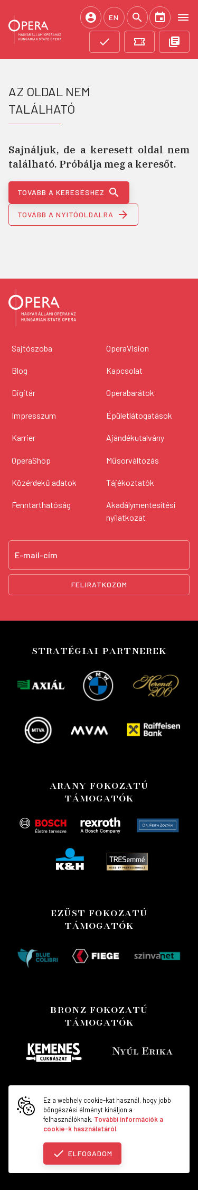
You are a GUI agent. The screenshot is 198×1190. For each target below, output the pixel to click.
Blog (19, 370)
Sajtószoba (32, 348)
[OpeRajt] (174, 42)
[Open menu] (183, 16)
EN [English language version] (114, 17)
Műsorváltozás (132, 460)
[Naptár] (160, 17)
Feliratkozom (99, 584)
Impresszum (34, 415)
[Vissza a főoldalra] (42, 309)
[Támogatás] (104, 42)
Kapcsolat (124, 370)
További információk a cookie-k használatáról (103, 1124)
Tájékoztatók (130, 482)
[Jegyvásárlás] (139, 42)
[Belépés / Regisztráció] (90, 17)
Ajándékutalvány (135, 437)
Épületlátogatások (139, 415)
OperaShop (31, 460)
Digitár (23, 393)
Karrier (23, 437)
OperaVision (127, 348)
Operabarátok (130, 393)
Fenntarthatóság (41, 505)
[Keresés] (137, 17)
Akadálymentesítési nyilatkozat (141, 511)
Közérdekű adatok (44, 482)
